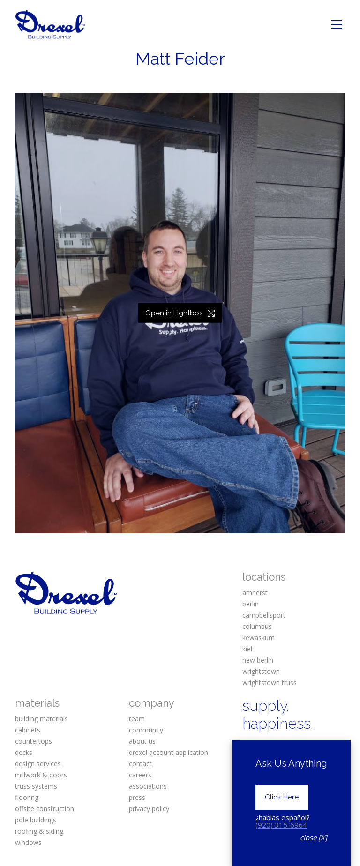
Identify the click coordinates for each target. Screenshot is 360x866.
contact (140, 763)
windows (28, 842)
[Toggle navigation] (337, 24)
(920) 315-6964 (281, 837)
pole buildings (35, 819)
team (137, 718)
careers (140, 774)
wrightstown (261, 671)
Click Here (282, 810)
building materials (41, 718)
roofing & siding (39, 831)
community (146, 729)
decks (23, 752)
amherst (255, 592)
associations (148, 786)
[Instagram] (287, 748)
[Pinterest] (323, 748)
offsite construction (44, 808)
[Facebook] (250, 748)
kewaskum (258, 637)
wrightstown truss (269, 682)
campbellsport (263, 615)
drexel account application (168, 752)
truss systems (36, 786)
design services (38, 763)
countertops (33, 741)
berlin (250, 603)
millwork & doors (41, 774)
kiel (247, 648)
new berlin (257, 660)
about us (142, 741)
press (137, 797)
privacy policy (149, 808)
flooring (26, 797)
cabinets (27, 729)
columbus (257, 626)
